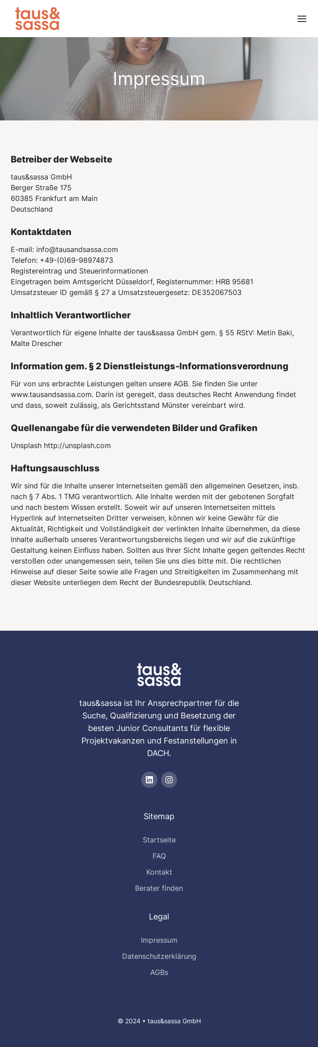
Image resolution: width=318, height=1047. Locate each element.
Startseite (159, 839)
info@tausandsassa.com (77, 249)
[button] (302, 18)
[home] (35, 18)
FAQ (159, 855)
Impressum (159, 940)
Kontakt (159, 872)
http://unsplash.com (77, 445)
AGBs (159, 972)
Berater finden (159, 888)
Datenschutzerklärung (159, 956)
